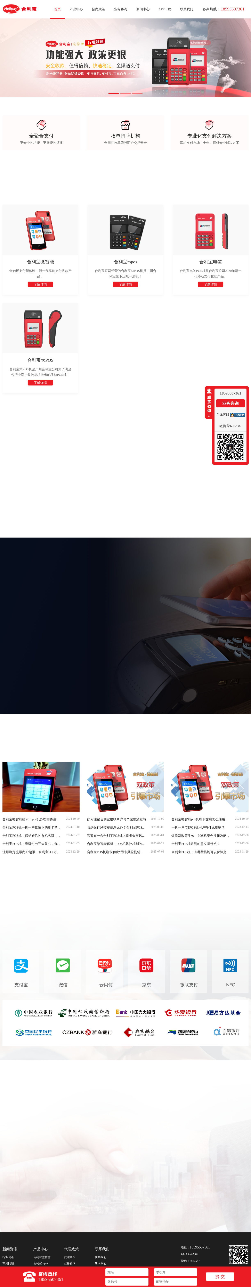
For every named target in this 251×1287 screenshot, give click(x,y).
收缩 (208, 403)
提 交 (220, 1276)
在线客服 (222, 414)
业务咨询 (120, 9)
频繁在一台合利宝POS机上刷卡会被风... (116, 835)
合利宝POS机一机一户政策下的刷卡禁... (31, 827)
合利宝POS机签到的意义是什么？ (195, 844)
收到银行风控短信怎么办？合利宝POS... (116, 827)
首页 (57, 9)
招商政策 (98, 9)
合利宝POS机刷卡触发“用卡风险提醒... (115, 852)
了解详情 (40, 284)
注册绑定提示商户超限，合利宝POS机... (31, 852)
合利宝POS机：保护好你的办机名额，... (31, 835)
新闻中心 (142, 9)
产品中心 (76, 9)
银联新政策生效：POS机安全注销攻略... (200, 835)
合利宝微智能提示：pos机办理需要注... (30, 819)
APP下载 (165, 9)
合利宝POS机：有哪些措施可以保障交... (200, 852)
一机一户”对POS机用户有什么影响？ (198, 827)
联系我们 (186, 9)
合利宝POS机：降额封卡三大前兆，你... (31, 844)
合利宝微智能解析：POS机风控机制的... (116, 844)
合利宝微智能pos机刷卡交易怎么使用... (199, 819)
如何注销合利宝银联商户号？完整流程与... (117, 819)
